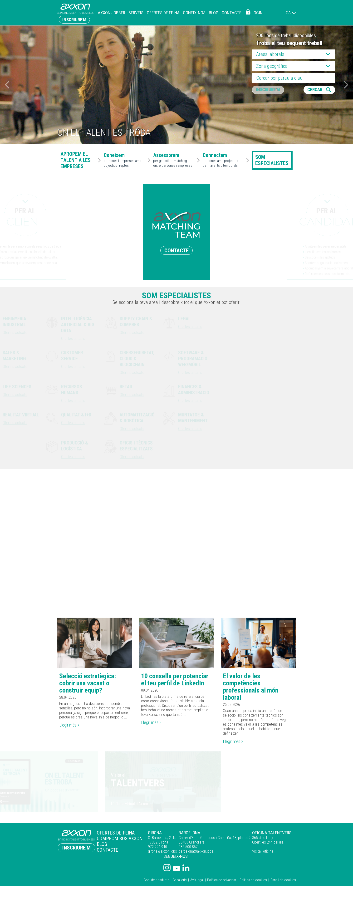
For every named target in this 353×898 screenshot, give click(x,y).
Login (257, 12)
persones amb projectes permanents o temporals (224, 160)
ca (288, 12)
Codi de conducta (156, 881)
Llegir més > (70, 726)
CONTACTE (176, 250)
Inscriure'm (74, 19)
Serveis (135, 12)
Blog (213, 12)
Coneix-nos (194, 12)
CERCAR (315, 90)
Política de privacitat (221, 881)
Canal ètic (180, 881)
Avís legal (197, 881)
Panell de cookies (283, 881)
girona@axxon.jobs (159, 853)
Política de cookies (253, 881)
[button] (346, 84)
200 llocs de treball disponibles (286, 35)
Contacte (231, 12)
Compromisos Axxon (118, 840)
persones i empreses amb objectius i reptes (125, 160)
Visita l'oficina (262, 853)
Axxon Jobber (111, 12)
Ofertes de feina (163, 12)
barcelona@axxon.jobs (194, 853)
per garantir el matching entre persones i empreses (174, 160)
